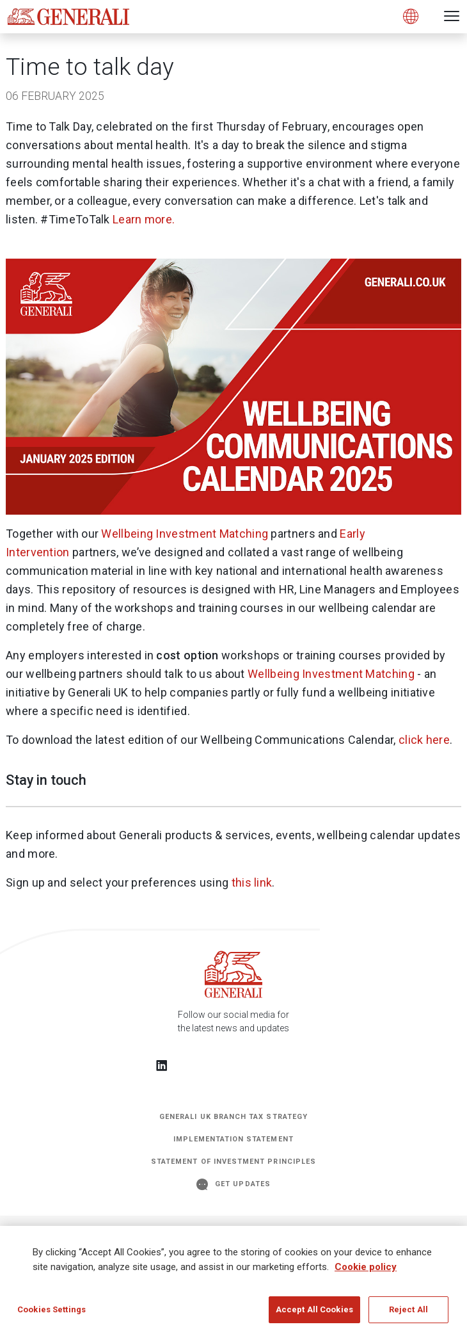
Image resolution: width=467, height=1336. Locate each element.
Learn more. (144, 219)
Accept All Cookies (314, 1314)
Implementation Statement (233, 1139)
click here (424, 739)
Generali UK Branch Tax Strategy (233, 1117)
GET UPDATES (233, 1184)
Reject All (408, 1314)
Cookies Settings (51, 1314)
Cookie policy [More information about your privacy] (366, 1271)
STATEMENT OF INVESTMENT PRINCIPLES (233, 1161)
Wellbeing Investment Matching (184, 533)
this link (252, 882)
